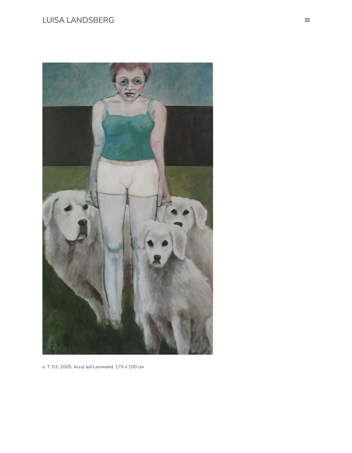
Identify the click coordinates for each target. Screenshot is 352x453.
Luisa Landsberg (78, 20)
